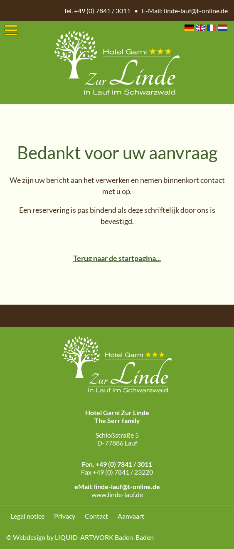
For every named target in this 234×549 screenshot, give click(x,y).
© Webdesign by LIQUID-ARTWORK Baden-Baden (80, 537)
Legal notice (27, 516)
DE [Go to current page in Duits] (189, 28)
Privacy (64, 516)
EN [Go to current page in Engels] (200, 28)
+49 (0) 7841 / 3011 (102, 11)
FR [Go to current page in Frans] (212, 28)
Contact (96, 516)
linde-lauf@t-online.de (196, 11)
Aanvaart (131, 516)
